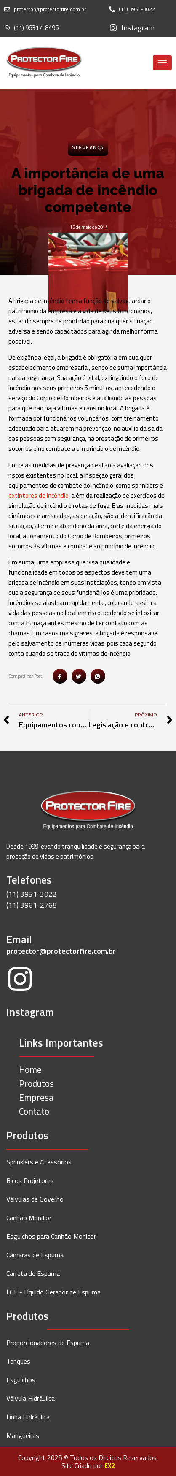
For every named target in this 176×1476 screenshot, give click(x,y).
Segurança (88, 147)
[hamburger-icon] (162, 62)
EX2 (109, 1466)
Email (19, 939)
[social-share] (60, 676)
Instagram (30, 1012)
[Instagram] (20, 980)
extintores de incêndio (38, 495)
